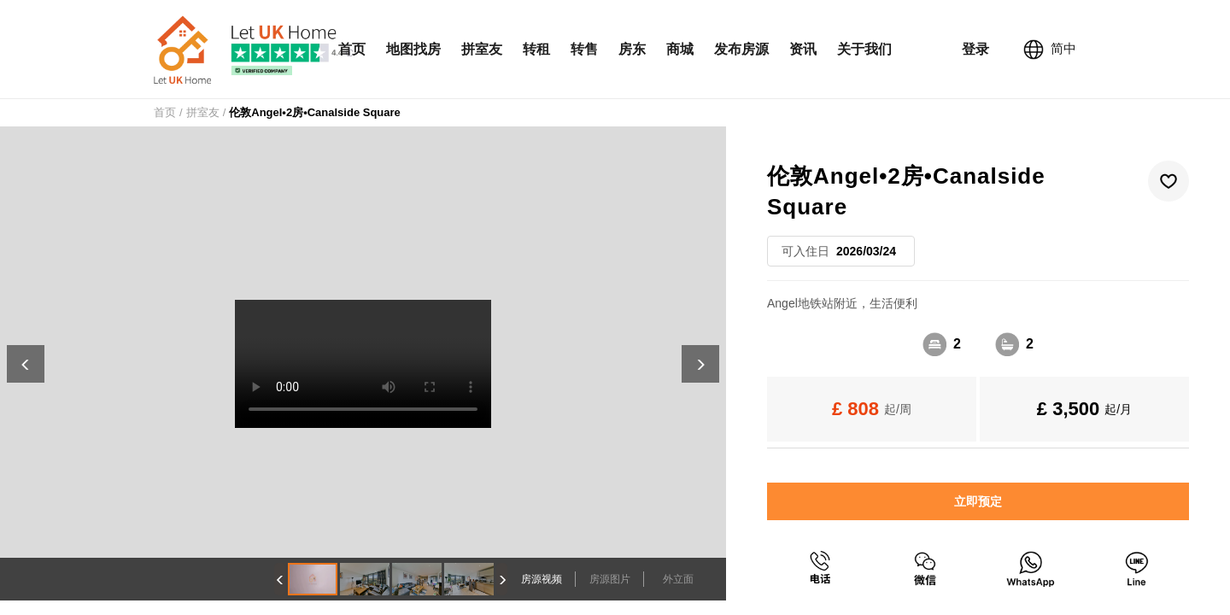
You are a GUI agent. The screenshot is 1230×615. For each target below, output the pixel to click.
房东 (632, 49)
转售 (584, 49)
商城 (680, 49)
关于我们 (864, 49)
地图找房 (413, 49)
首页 (352, 49)
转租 (536, 49)
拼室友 (481, 49)
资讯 (803, 49)
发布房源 (741, 49)
